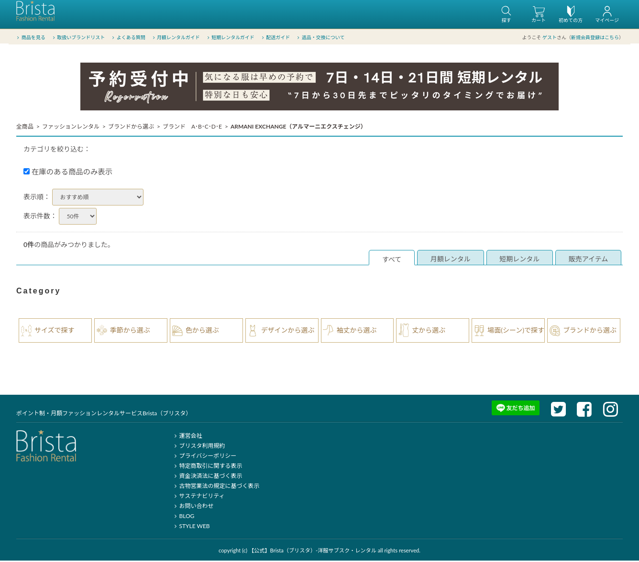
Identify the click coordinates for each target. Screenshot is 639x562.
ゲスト (549, 38)
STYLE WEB (191, 527)
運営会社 (187, 437)
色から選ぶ (202, 331)
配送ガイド (275, 38)
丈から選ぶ (428, 331)
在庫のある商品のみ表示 (67, 173)
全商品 (24, 127)
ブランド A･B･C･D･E (192, 127)
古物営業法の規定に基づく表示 (215, 487)
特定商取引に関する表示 (207, 467)
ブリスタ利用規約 (198, 447)
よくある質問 (127, 38)
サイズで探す (54, 331)
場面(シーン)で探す (515, 331)
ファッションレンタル (70, 127)
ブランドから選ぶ (131, 127)
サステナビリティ (198, 497)
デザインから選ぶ (288, 331)
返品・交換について (320, 38)
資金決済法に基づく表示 (207, 477)
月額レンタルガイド (175, 38)
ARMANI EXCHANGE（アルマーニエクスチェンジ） (298, 127)
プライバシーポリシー (204, 457)
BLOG (183, 517)
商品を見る (30, 38)
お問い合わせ (192, 507)
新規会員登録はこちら (595, 38)
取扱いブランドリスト (78, 38)
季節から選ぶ (130, 331)
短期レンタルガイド (229, 38)
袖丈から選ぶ (357, 331)
